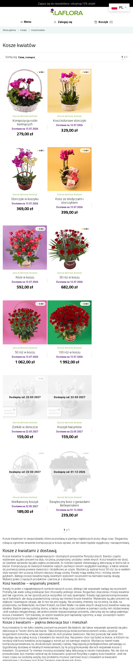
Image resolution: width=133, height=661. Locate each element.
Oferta (66, 610)
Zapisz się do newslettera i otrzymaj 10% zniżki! (66, 3)
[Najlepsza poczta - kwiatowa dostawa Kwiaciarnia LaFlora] (66, 12)
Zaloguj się (65, 22)
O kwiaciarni (66, 601)
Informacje (66, 618)
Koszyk (105, 23)
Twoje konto (66, 627)
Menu (26, 23)
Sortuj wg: (11, 59)
